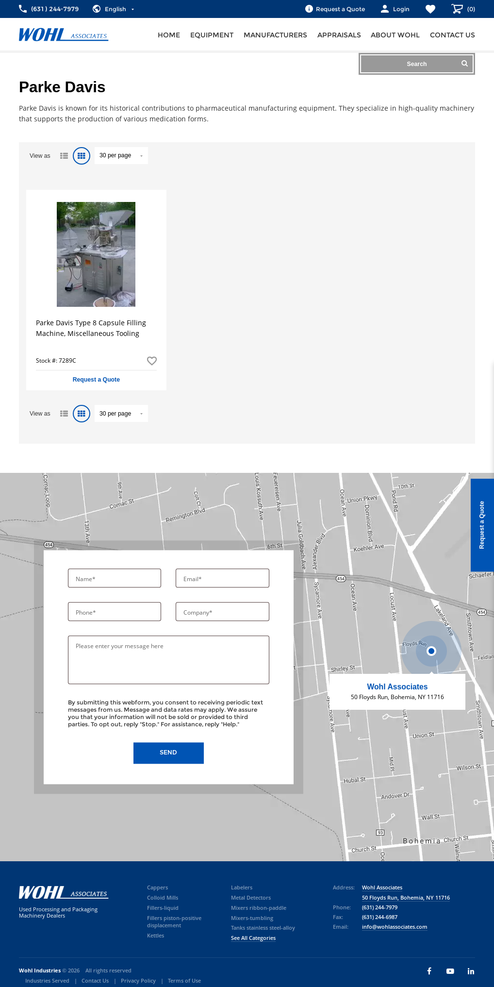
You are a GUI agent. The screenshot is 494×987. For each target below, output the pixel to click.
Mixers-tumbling (252, 918)
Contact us (452, 35)
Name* (86, 579)
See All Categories (253, 938)
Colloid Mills (162, 897)
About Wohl (395, 35)
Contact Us (95, 980)
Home (169, 35)
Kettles (155, 935)
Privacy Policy (138, 980)
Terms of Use (184, 980)
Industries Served (47, 980)
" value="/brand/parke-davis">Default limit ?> (121, 155)
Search (437, 63)
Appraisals (339, 35)
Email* (193, 579)
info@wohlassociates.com (395, 926)
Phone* (87, 613)
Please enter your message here (120, 646)
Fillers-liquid (163, 907)
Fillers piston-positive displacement (174, 922)
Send (168, 752)
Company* (198, 613)
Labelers (241, 887)
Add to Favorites (152, 361)
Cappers (157, 887)
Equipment (211, 35)
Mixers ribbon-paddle (258, 907)
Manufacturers (275, 35)
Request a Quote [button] (96, 379)
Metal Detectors (251, 897)
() (470, 9)
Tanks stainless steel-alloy (263, 927)
